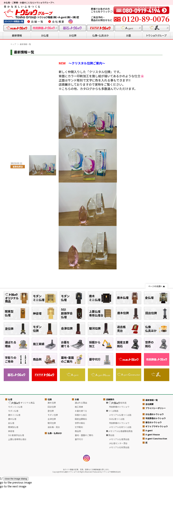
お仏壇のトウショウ (154, 476)
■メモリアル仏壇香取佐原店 (119, 493)
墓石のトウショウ (153, 484)
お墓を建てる (81, 473)
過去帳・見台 (54, 489)
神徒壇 (11, 493)
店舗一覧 (37, 21)
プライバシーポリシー (155, 470)
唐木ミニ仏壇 (14, 477)
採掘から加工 (81, 477)
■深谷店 (110, 497)
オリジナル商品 (21, 465)
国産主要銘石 (81, 481)
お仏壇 (44, 35)
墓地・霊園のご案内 (84, 497)
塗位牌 (51, 473)
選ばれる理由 (81, 465)
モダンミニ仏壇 (15, 469)
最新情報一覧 (151, 462)
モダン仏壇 (13, 473)
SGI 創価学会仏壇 (16, 497)
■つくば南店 (112, 473)
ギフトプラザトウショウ (156, 488)
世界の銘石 (80, 485)
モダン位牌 (53, 477)
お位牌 (72, 35)
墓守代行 (79, 501)
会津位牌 (52, 481)
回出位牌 (52, 469)
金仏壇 (11, 485)
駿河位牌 (52, 485)
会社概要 (58, 21)
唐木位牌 (52, 465)
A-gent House (152, 496)
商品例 (78, 493)
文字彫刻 (79, 489)
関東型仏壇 (13, 489)
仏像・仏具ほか (100, 35)
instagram (70, 21)
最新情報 (17, 35)
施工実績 (79, 469)
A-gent (149, 492)
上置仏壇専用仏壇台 (17, 501)
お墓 (128, 35)
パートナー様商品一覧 (14, 21)
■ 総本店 (116, 465)
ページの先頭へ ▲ (156, 286)
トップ (13, 44)
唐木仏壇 (12, 481)
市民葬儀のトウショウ (155, 480)
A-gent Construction (156, 500)
